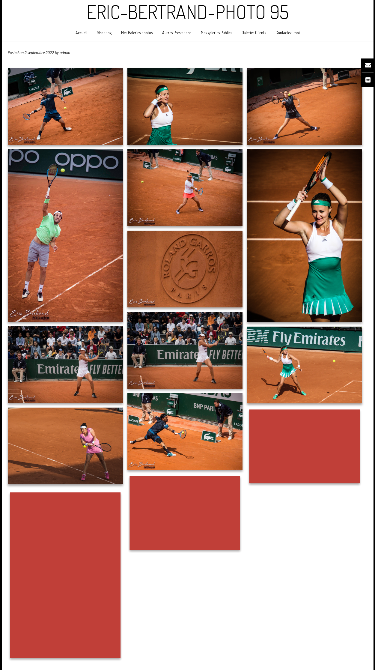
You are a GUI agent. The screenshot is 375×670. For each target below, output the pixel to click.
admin (65, 52)
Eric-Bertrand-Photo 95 (188, 11)
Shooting (104, 32)
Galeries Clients (254, 32)
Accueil (81, 32)
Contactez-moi (287, 32)
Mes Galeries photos (137, 32)
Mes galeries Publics (216, 32)
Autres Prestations (176, 32)
